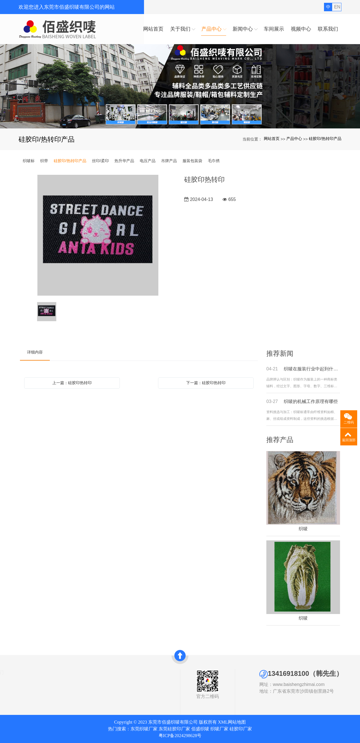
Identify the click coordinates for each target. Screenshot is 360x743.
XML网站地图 (232, 722)
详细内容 (35, 352)
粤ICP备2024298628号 (180, 735)
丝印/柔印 (100, 160)
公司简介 (8, 680)
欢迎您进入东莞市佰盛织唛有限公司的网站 (67, 7)
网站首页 (272, 138)
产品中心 (294, 138)
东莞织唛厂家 (144, 728)
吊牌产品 (169, 160)
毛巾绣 (214, 160)
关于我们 (10, 672)
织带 (44, 160)
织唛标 (29, 160)
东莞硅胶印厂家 (174, 728)
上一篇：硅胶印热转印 (72, 382)
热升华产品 (124, 160)
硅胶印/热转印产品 (325, 138)
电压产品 (148, 160)
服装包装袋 (192, 160)
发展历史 (8, 693)
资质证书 (8, 686)
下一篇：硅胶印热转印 (206, 382)
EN (337, 6)
